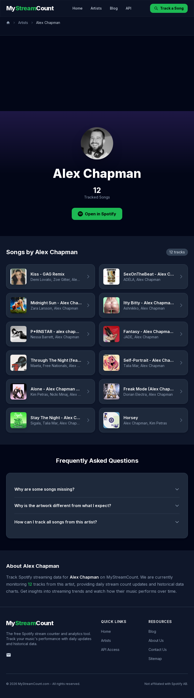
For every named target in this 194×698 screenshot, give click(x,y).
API (128, 8)
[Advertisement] (97, 73)
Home (77, 8)
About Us (156, 640)
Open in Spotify (97, 213)
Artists (96, 8)
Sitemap (155, 658)
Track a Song (169, 8)
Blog (114, 8)
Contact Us (158, 649)
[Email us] (8, 654)
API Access (110, 649)
